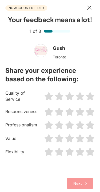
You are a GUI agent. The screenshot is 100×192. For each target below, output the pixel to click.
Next (80, 183)
